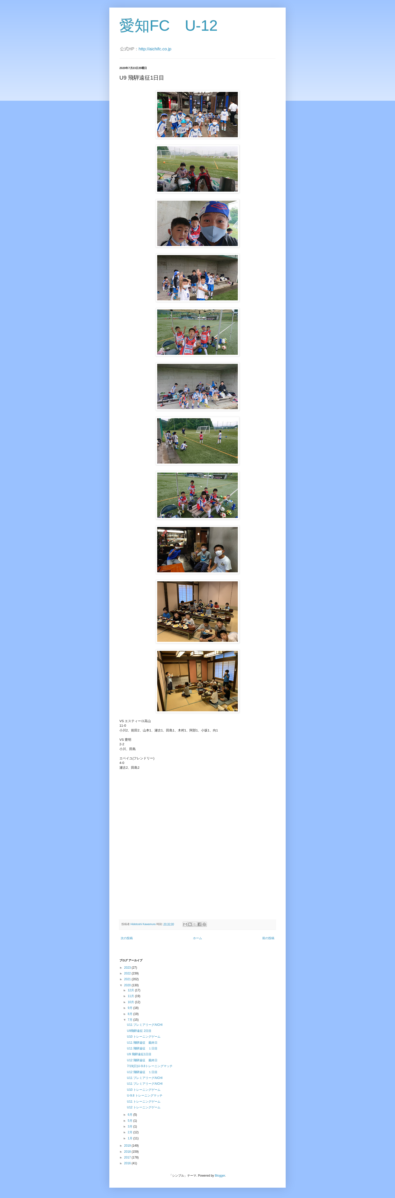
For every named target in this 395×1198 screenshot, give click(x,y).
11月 (131, 996)
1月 (130, 1138)
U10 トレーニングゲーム (143, 1036)
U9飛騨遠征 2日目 (139, 1031)
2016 (128, 1163)
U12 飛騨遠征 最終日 (142, 1060)
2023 (128, 967)
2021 (128, 979)
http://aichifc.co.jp (155, 49)
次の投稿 (127, 938)
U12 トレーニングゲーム (143, 1107)
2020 (128, 985)
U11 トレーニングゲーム (143, 1101)
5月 (130, 1120)
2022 (128, 973)
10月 (131, 1002)
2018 (128, 1151)
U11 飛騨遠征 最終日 (142, 1042)
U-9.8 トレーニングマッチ (144, 1095)
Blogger (220, 1175)
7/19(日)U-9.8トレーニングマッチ (150, 1066)
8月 (130, 1014)
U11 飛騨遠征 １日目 (142, 1048)
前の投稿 (268, 938)
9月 (130, 1008)
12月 (131, 990)
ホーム (197, 938)
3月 (130, 1126)
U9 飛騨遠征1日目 (139, 1054)
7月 (130, 1019)
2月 (130, 1132)
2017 (128, 1157)
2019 (128, 1145)
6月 (130, 1114)
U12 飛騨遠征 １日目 (142, 1072)
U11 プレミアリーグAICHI (144, 1025)
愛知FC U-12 (168, 25)
